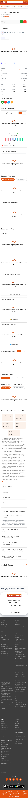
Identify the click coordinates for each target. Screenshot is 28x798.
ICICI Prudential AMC (5, 754)
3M (10, 32)
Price (3, 38)
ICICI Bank (3, 742)
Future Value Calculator (20, 689)
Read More (5, 482)
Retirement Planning (19, 626)
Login (9, 1)
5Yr (20, 32)
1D (2, 32)
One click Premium (19, 628)
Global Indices (4, 734)
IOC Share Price (4, 655)
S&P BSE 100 (4, 731)
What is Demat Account (6, 686)
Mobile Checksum (18, 741)
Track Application (18, 743)
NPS (2, 633)
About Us (17, 637)
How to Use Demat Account (7, 688)
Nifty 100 (3, 723)
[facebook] (7, 779)
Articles (16, 721)
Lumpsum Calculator (19, 691)
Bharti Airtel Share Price (20, 671)
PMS (16, 622)
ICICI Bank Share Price (19, 674)
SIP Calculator (18, 700)
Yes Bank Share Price (5, 657)
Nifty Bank (3, 736)
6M (12, 32)
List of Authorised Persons (20, 739)
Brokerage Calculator (19, 696)
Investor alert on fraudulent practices (21, 649)
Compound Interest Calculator (19, 685)
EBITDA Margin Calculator (20, 687)
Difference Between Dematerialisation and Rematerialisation (5, 683)
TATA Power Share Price (20, 669)
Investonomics (18, 729)
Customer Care (18, 630)
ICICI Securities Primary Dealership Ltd (6, 762)
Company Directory (5, 660)
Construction (6, 16)
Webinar (17, 723)
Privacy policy (18, 642)
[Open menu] (26, 2)
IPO (2, 637)
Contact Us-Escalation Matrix (19, 640)
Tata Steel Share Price (5, 659)
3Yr (17, 32)
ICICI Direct (3, 758)
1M (7, 32)
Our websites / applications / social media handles (21, 737)
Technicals (19, 6)
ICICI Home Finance (5, 760)
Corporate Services (19, 635)
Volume (17, 63)
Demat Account (18, 714)
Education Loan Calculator (20, 706)
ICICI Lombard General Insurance (6, 749)
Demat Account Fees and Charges (6, 700)
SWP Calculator (18, 698)
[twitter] (13, 779)
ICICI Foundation (4, 744)
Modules (17, 727)
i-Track (16, 734)
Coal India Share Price (19, 672)
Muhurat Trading (4, 710)
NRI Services (17, 633)
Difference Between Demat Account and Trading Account (7, 704)
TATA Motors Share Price (20, 676)
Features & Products (19, 654)
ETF (2, 631)
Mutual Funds (4, 624)
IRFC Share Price (4, 653)
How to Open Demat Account (5, 707)
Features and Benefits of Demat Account (6, 694)
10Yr (23, 32)
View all (24, 565)
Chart (8, 6)
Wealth (16, 631)
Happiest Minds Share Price (21, 665)
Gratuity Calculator (19, 695)
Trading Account (18, 715)
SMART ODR (17, 644)
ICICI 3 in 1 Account (19, 712)
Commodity (3, 626)
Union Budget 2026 (5, 639)
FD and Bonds (4, 628)
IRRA (16, 646)
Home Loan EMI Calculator (20, 704)
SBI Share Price (4, 646)
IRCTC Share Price (5, 651)
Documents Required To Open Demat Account (6, 697)
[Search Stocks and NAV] (24, 2)
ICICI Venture (4, 756)
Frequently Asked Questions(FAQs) (18, 652)
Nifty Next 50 (3, 725)
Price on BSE (5, 63)
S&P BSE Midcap (4, 733)
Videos (16, 725)
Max (3, 34)
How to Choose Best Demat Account (7, 691)
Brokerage (17, 624)
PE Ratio (7, 38)
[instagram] (10, 779)
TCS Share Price (18, 667)
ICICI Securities (4, 746)
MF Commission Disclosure (20, 656)
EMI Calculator (18, 693)
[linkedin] (17, 779)
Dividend (24, 377)
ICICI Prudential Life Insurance (5, 752)
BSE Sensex (3, 729)
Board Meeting (15, 377)
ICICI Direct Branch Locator (20, 658)
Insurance (3, 630)
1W (5, 32)
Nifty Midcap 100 (4, 727)
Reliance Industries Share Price (6, 649)
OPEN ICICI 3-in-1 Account (17, 1)
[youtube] (20, 779)
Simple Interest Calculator (20, 682)
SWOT (13, 6)
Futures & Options (5, 635)
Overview (3, 6)
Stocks (2, 622)
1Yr (15, 32)
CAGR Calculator (18, 702)
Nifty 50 (2, 721)
